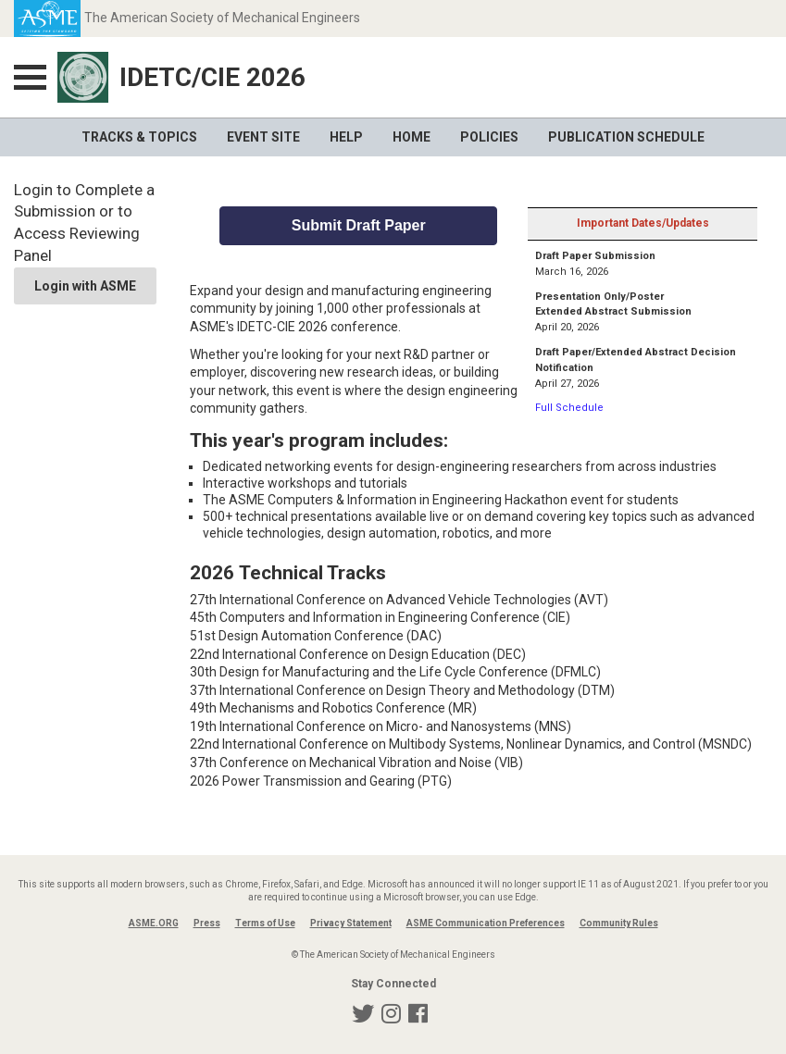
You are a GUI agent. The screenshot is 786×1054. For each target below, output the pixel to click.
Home (411, 137)
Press (206, 923)
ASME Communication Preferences (485, 923)
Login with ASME (85, 286)
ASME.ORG (154, 923)
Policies (489, 137)
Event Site (263, 137)
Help (346, 137)
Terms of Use (265, 923)
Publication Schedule (626, 137)
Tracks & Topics (139, 137)
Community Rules (619, 923)
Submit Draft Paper (359, 225)
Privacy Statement (351, 923)
